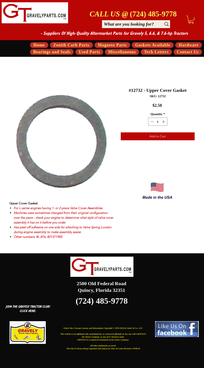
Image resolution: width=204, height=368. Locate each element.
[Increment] (164, 122)
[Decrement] (151, 122)
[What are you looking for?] (129, 24)
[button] (191, 20)
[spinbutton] (157, 122)
